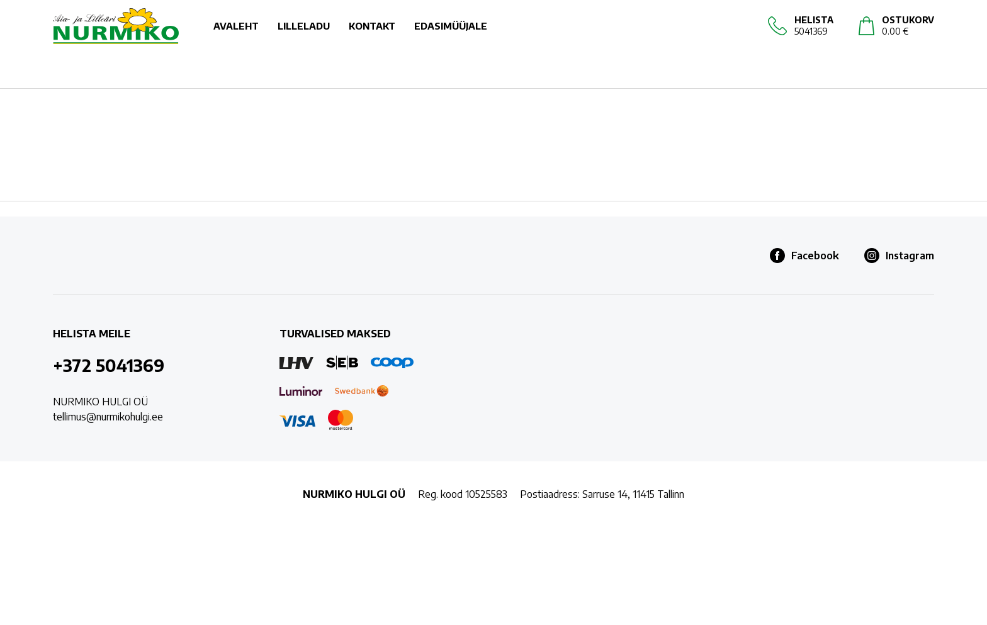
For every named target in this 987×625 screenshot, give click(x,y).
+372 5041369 (108, 365)
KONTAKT (372, 37)
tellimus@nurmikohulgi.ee (108, 416)
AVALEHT (236, 37)
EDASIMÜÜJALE (450, 37)
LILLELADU (304, 37)
